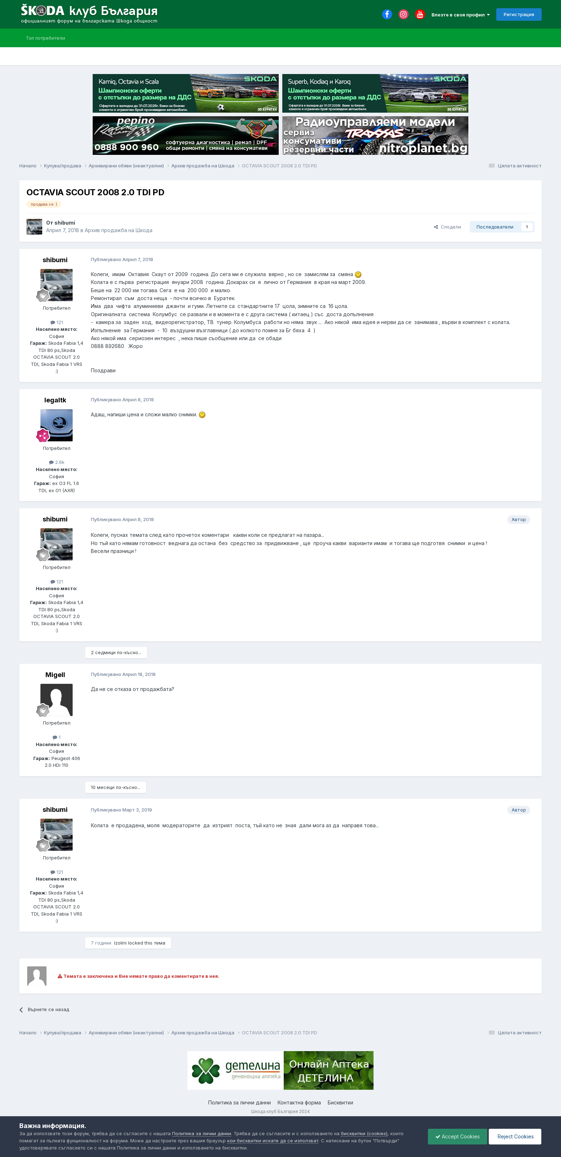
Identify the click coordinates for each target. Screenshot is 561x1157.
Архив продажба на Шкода (118, 230)
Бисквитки (340, 1102)
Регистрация (519, 14)
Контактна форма (299, 1102)
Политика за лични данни (239, 1102)
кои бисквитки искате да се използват (272, 1140)
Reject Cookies (515, 1136)
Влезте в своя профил (460, 15)
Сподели (447, 227)
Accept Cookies (457, 1136)
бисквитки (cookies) (364, 1133)
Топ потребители (45, 38)
